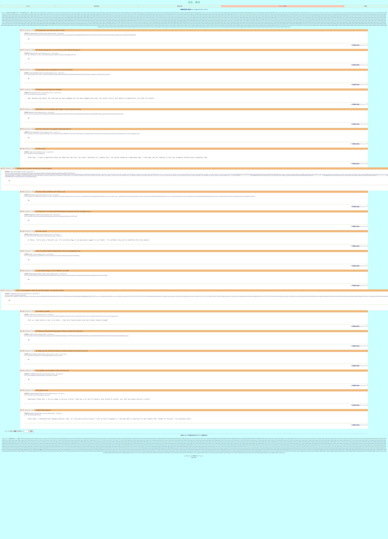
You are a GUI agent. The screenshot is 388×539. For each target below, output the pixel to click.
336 (244, 16)
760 (31, 22)
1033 (136, 25)
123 (348, 12)
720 (291, 20)
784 (106, 22)
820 (219, 22)
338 (250, 16)
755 (16, 22)
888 (47, 23)
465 (263, 17)
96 (266, 12)
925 (163, 23)
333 (235, 16)
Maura (31, 257)
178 (135, 14)
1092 (359, 25)
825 (235, 22)
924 (160, 23)
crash (11, 173)
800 (157, 22)
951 (244, 23)
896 (72, 23)
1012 (57, 25)
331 (228, 16)
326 (213, 16)
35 (115, 12)
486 (328, 17)
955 (256, 23)
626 (381, 19)
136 (3, 14)
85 (239, 12)
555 (160, 19)
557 (166, 19)
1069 (272, 25)
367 (341, 16)
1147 (274, 27)
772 (69, 22)
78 (221, 12)
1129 (207, 27)
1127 (199, 27)
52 (157, 12)
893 (63, 23)
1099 (385, 25)
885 (38, 23)
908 (110, 23)
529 (78, 19)
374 (363, 16)
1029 (121, 25)
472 (285, 17)
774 (75, 22)
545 (128, 19)
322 (200, 16)
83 (234, 12)
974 (316, 23)
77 (219, 12)
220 (266, 14)
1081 (317, 25)
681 (169, 20)
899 (81, 23)
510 (19, 19)
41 (130, 12)
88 (246, 12)
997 (2, 25)
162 (85, 14)
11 (55, 12)
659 (100, 20)
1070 (276, 25)
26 (92, 12)
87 (244, 12)
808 (181, 22)
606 (319, 19)
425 (138, 17)
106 (295, 12)
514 (31, 19)
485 (325, 17)
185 (157, 14)
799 (153, 22)
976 (322, 23)
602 (306, 19)
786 (113, 22)
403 (69, 17)
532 (88, 19)
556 (163, 19)
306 (150, 16)
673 (144, 20)
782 (100, 22)
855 (328, 22)
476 (297, 17)
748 (378, 20)
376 (369, 16)
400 (60, 17)
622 (369, 19)
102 (283, 12)
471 (281, 17)
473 (288, 17)
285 (85, 16)
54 (162, 12)
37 (120, 12)
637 (31, 20)
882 (28, 23)
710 (260, 20)
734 (335, 20)
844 (294, 22)
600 (300, 19)
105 (292, 12)
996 (385, 23)
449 (213, 17)
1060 (238, 25)
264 (19, 16)
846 (300, 22)
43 (135, 12)
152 (53, 14)
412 (97, 17)
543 (122, 19)
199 (200, 14)
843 (291, 22)
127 (360, 12)
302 (138, 16)
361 (322, 16)
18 (73, 12)
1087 (340, 25)
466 (266, 17)
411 (94, 17)
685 (181, 20)
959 (269, 23)
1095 (370, 25)
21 (80, 12)
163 (88, 14)
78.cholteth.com (14, 297)
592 (275, 19)
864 (356, 22)
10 (53, 12)
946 (228, 23)
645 (57, 20)
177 (132, 14)
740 (353, 20)
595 (285, 19)
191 (175, 14)
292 (106, 16)
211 (238, 14)
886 (41, 23)
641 (44, 20)
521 (53, 19)
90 (251, 12)
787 (116, 22)
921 (150, 23)
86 (241, 12)
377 (372, 16)
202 (210, 14)
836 (269, 22)
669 (132, 20)
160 (78, 14)
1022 (95, 25)
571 (210, 19)
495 (356, 17)
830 (250, 22)
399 (57, 17)
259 (3, 16)
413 (100, 17)
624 (375, 19)
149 (44, 14)
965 (288, 23)
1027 (114, 25)
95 (263, 12)
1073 (287, 25)
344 (269, 16)
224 (278, 14)
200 (203, 14)
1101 (103, 27)
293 (110, 16)
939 (206, 23)
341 (260, 16)
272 (44, 16)
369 (347, 16)
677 (157, 20)
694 (210, 20)
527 (72, 19)
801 (160, 22)
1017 (76, 25)
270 (38, 16)
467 (269, 17)
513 (28, 19)
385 (13, 17)
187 (163, 14)
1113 (147, 27)
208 (228, 14)
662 (110, 20)
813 (197, 22)
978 (328, 23)
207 (225, 14)
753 (10, 22)
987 (356, 23)
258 (385, 14)
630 (10, 20)
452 (222, 17)
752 (6, 22)
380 (381, 16)
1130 (210, 27)
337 (247, 16)
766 (50, 22)
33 (110, 12)
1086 (336, 25)
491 (344, 17)
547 (135, 19)
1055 (219, 25)
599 (297, 19)
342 (263, 16)
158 (72, 14)
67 (194, 12)
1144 (262, 27)
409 (88, 17)
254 (372, 14)
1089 (347, 25)
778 (88, 22)
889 (50, 23)
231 (300, 14)
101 (280, 12)
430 (153, 17)
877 (13, 23)
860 (344, 22)
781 (97, 22)
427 (144, 17)
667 (125, 20)
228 (291, 14)
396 (47, 17)
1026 (110, 25)
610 (332, 19)
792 (132, 22)
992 (372, 23)
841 (285, 22)
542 (119, 19)
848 (306, 22)
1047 (189, 25)
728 (316, 20)
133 (379, 12)
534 (94, 19)
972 (310, 23)
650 (72, 20)
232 (303, 14)
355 (303, 16)
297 (122, 16)
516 (38, 19)
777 (85, 22)
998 (5, 25)
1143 (259, 27)
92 (256, 12)
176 (128, 14)
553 (153, 19)
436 (172, 17)
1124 (188, 27)
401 (63, 17)
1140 (247, 27)
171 (113, 14)
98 (271, 12)
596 (288, 19)
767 (53, 22)
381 (385, 16)
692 (203, 20)
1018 (80, 25)
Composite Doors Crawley (36, 33)
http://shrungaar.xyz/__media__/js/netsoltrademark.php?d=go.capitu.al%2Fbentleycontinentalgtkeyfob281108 (51, 55)
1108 (129, 27)
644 (53, 20)
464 (260, 17)
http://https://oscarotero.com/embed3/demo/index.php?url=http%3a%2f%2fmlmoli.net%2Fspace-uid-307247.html (52, 218)
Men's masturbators (34, 133)
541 (116, 19)
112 (314, 12)
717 (281, 20)
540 (113, 19)
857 (335, 22)
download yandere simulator (36, 398)
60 (177, 12)
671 (138, 20)
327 (216, 16)
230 (297, 14)
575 (222, 19)
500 (372, 17)
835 (266, 22)
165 (94, 14)
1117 (162, 27)
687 (188, 20)
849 (310, 22)
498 (366, 17)
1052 (208, 25)
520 (50, 19)
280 (69, 16)
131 (373, 12)
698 (222, 20)
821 (222, 22)
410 (91, 17)
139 (13, 14)
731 (325, 20)
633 (19, 20)
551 (147, 19)
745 (369, 20)
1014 (65, 25)
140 (16, 14)
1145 (266, 27)
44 (137, 12)
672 (141, 20)
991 (369, 23)
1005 (31, 25)
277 (60, 16)
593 (278, 19)
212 (241, 14)
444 (197, 17)
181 (144, 14)
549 (141, 19)
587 (260, 19)
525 (66, 19)
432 (160, 17)
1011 (53, 25)
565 (191, 19)
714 (272, 20)
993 (375, 23)
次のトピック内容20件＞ (201, 441)
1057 (227, 25)
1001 (16, 25)
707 (250, 20)
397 (50, 17)
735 (338, 20)
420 (122, 17)
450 (216, 17)
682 (172, 20)
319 (191, 16)
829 (247, 22)
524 (63, 19)
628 (3, 20)
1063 (249, 25)
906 (103, 23)
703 (238, 20)
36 (117, 12)
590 (269, 19)
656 (91, 20)
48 (147, 12)
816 (206, 22)
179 (138, 14)
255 (375, 14)
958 (266, 23)
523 (60, 19)
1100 (99, 27)
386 (16, 17)
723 (300, 20)
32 (107, 12)
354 (300, 16)
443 (194, 17)
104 (289, 12)
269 (35, 16)
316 (181, 16)
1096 (374, 25)
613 (341, 19)
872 (381, 22)
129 (367, 12)
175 (125, 14)
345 (272, 16)
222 (272, 14)
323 (203, 16)
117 (329, 12)
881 (25, 23)
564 (188, 19)
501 (375, 17)
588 (263, 19)
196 (191, 14)
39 (125, 12)
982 (341, 23)
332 (231, 16)
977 (325, 23)
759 (28, 22)
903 (94, 23)
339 (253, 16)
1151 (288, 27)
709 (257, 20)
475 (294, 17)
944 (222, 23)
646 (60, 20)
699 (225, 20)
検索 (365, 6)
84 (236, 12)
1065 (257, 25)
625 (378, 19)
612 (338, 19)
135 (385, 12)
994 (378, 23)
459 (244, 17)
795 (141, 22)
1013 (61, 25)
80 (226, 12)
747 (375, 20)
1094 (366, 25)
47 (144, 12)
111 (311, 12)
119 (335, 12)
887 (44, 23)
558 (169, 19)
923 (156, 23)
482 (316, 17)
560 (175, 19)
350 (288, 16)
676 (153, 20)
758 (25, 22)
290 (100, 16)
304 (144, 16)
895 (69, 23)
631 (13, 20)
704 (241, 20)
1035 (144, 25)
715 (275, 20)
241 (331, 14)
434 (166, 17)
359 (316, 16)
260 (6, 16)
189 (169, 14)
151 (50, 14)
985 (350, 23)
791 (128, 22)
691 (200, 20)
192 (178, 14)
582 (244, 19)
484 (322, 17)
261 (10, 16)
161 (81, 14)
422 (128, 17)
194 (185, 14)
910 (116, 23)
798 (150, 22)
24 (87, 12)
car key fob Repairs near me (36, 73)
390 (28, 17)
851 (316, 22)
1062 (246, 25)
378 (375, 16)
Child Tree (193, 463)
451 (219, 17)
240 (328, 14)
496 (360, 17)
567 (197, 19)
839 (278, 22)
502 (378, 17)
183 (150, 14)
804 (169, 22)
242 (335, 14)
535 (97, 19)
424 (135, 17)
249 (356, 14)
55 (164, 12)
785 (110, 22)
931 (181, 23)
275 (53, 16)
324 (206, 16)
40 (127, 12)
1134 (225, 27)
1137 (236, 27)
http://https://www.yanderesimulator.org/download (39, 400)
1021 (91, 25)
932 (185, 23)
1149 (281, 27)
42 (132, 12)
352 (294, 16)
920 (147, 23)
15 (65, 12)
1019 (83, 25)
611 (335, 19)
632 (16, 20)
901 (88, 23)
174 (122, 14)
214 (247, 14)
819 (216, 22)
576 (225, 19)
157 (69, 14)
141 (19, 14)
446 (203, 17)
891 (57, 23)
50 (152, 12)
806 (175, 22)
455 (231, 17)
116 (326, 12)
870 (375, 22)
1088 (344, 25)
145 (31, 14)
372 (356, 16)
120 (338, 12)
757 (22, 22)
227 (288, 14)
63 (184, 12)
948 (235, 23)
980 (335, 23)
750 (385, 20)
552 (150, 19)
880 (22, 23)
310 (163, 16)
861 (347, 22)
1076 (298, 25)
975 (319, 23)
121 (342, 12)
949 (238, 23)
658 (97, 20)
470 (278, 17)
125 (354, 12)
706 (247, 20)
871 (378, 22)
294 (113, 16)
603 (310, 19)
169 (106, 14)
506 (6, 19)
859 (341, 22)
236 (316, 14)
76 (216, 12)
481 (313, 17)
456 (235, 17)
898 (78, 23)
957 (263, 23)
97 (268, 12)
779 (91, 22)
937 (200, 23)
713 (269, 20)
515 (35, 19)
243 (338, 14)
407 (81, 17)
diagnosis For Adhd (34, 217)
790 (125, 22)
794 (138, 22)
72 (206, 12)
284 (81, 16)
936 (197, 23)
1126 (195, 27)
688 (191, 20)
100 (276, 12)
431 (156, 17)
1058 (230, 25)
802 (163, 22)
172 (116, 14)
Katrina (31, 113)
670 (135, 20)
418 (116, 17)
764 (44, 22)
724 (303, 20)
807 (178, 22)
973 (313, 23)
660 (103, 20)
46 (142, 12)
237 (319, 14)
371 (353, 16)
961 (275, 23)
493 (350, 17)
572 (213, 19)
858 (338, 22)
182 (147, 14)
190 (172, 14)
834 (263, 22)
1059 (234, 25)
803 (166, 22)
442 (191, 17)
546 (132, 19)
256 (378, 14)
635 (25, 20)
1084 (328, 25)
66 (191, 12)
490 (341, 17)
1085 (332, 25)
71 (204, 12)
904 (97, 23)
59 (174, 12)
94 (261, 12)
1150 (285, 27)
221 (269, 14)
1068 (268, 25)
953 (250, 23)
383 (6, 17)
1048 (193, 25)
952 (247, 23)
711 (263, 20)
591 (272, 19)
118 (332, 12)
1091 (355, 25)
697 (219, 20)
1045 (181, 25)
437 (175, 17)
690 (197, 20)
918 (141, 23)
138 (10, 14)
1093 (362, 25)
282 (75, 16)
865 (360, 22)
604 (313, 19)
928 (172, 23)
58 (172, 12)
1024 (102, 25)
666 (122, 20)
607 (322, 19)
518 (44, 19)
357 (310, 16)
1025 (106, 25)
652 (78, 20)
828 (244, 22)
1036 (147, 25)
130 (370, 12)
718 (285, 20)
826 (238, 22)
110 (308, 12)
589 (266, 19)
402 (66, 17)
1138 (240, 27)
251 (363, 14)
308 (157, 16)
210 (235, 14)
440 (185, 17)
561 (178, 19)
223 (275, 14)
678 (160, 20)
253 (369, 14)
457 (238, 17)
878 (16, 23)
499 (369, 17)
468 (272, 17)
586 (256, 19)
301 (135, 16)
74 (211, 12)
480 (310, 17)
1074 (291, 25)
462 (253, 17)
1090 (351, 25)
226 (285, 14)
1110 (136, 27)
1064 (253, 25)
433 (163, 17)
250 (360, 14)
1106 (121, 27)
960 (272, 23)
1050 (200, 25)
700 (228, 20)
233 (306, 14)
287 (91, 16)
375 (366, 16)
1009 (46, 25)
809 (185, 22)
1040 (163, 25)
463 (256, 17)
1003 (23, 25)
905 (100, 23)
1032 (132, 25)
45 (139, 12)
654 (85, 20)
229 (294, 14)
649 (69, 20)
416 (110, 17)
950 (241, 23)
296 (119, 16)
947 (231, 23)
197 (194, 14)
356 (306, 16)
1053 (212, 25)
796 (144, 22)
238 (322, 14)
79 (224, 12)
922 (153, 23)
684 (178, 20)
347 (278, 16)
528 (75, 19)
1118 (166, 27)
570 (206, 19)
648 (66, 20)
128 (363, 12)
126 (357, 12)
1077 (302, 25)
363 (328, 16)
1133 (221, 27)
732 (328, 20)
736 (341, 20)
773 (72, 22)
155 (63, 14)
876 (10, 23)
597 (291, 19)
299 (128, 16)
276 (57, 16)
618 (356, 19)
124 (351, 12)
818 (213, 22)
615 (347, 19)
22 (82, 12)
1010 (49, 25)
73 (209, 12)
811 (191, 22)
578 (232, 19)
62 (182, 12)
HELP (28, 6)
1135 (229, 27)
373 (360, 16)
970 (303, 23)
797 (147, 22)
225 (281, 14)
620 (363, 19)
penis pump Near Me (34, 93)
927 (169, 23)
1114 (151, 27)
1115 (155, 27)
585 (253, 19)
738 (347, 20)
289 (97, 16)
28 (97, 12)
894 (66, 23)
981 (338, 23)
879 (19, 23)
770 (63, 22)
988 (360, 23)
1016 (72, 25)
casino (30, 153)
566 (194, 19)
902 (91, 23)
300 (132, 16)
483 (319, 17)
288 (94, 16)
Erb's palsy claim (33, 197)
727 (313, 20)
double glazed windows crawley (37, 277)
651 (75, 20)
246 (347, 14)
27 (95, 12)
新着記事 (179, 6)
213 (244, 14)
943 (219, 23)
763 (41, 22)
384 (10, 17)
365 (335, 16)
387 (19, 17)
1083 (325, 25)
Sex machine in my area (35, 378)
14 (63, 12)
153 (57, 14)
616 (350, 19)
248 (353, 14)
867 (366, 22)
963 (281, 23)
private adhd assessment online (37, 358)
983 (344, 23)
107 (298, 12)
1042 (170, 25)
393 (38, 17)
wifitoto (31, 318)
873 (385, 22)
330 (225, 16)
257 (381, 14)
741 (356, 20)
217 (256, 14)
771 (66, 22)
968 (297, 23)
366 (338, 16)
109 (305, 12)
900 (85, 23)
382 (3, 17)
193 (181, 14)
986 (353, 23)
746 (372, 20)
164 (91, 14)
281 (72, 16)
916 (135, 23)
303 (141, 16)
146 (35, 14)
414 (103, 17)
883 (31, 23)
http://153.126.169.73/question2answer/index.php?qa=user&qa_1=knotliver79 (45, 238)
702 (235, 20)
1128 (203, 27)
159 (75, 14)
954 (253, 23)
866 (363, 22)
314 (175, 16)
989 (363, 23)
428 (147, 17)
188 (166, 14)
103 (286, 12)
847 (303, 22)
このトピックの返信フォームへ (193, 461)
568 (200, 19)
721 (294, 20)
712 (266, 20)
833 (260, 22)
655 (88, 20)
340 (256, 16)
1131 (214, 27)
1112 (144, 27)
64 (187, 12)
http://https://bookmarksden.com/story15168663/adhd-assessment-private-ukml (45, 360)
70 (201, 12)
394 (41, 17)
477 (300, 17)
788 (119, 22)
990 (366, 23)
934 (191, 23)
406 (78, 17)
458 (241, 17)
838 (275, 22)
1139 (244, 27)
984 (347, 23)
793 (135, 22)
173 (119, 14)
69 (199, 12)
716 (278, 20)
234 (310, 14)
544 (125, 19)
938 (203, 23)
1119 (169, 27)
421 (125, 17)
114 (320, 12)
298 (125, 16)
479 (306, 17)
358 (313, 16)
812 (194, 22)
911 (119, 23)
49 (149, 12)
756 (19, 22)
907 (106, 23)
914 (128, 23)
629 (6, 20)
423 (131, 17)
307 (153, 16)
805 (172, 22)
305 (147, 16)
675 (150, 20)
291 (103, 16)
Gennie (31, 338)
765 (47, 22)
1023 (98, 25)
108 (301, 12)
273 (47, 16)
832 (256, 22)
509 (16, 19)
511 (22, 19)
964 (285, 23)
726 (310, 20)
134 (382, 12)
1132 (218, 27)
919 (144, 23)
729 (319, 20)
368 (344, 16)
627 (385, 19)
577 (228, 19)
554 (156, 19)
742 (360, 20)
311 (166, 16)
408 (85, 17)
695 (213, 20)
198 (197, 14)
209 (232, 14)
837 (272, 22)
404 (72, 17)
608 (325, 19)
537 (103, 19)
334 (238, 16)
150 (47, 14)
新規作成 (96, 6)
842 (288, 22)
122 (345, 12)
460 (247, 17)
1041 (166, 25)
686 (185, 20)
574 (219, 19)
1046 (185, 25)
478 (303, 17)
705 (244, 20)
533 (91, 19)
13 (60, 12)
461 (250, 17)
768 (57, 22)
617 (353, 19)
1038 (155, 25)
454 (228, 17)
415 (106, 17)
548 (138, 19)
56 (167, 12)
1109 (133, 27)
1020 (87, 25)
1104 (114, 27)
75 (214, 12)
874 (3, 23)
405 (75, 17)
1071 (279, 25)
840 (281, 22)
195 (188, 14)
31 (105, 12)
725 (306, 20)
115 (323, 12)
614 (344, 19)
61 (179, 12)
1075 (295, 25)
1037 (151, 25)
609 (328, 19)
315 (178, 16)
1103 (110, 27)
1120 (173, 27)
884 (35, 23)
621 (366, 19)
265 (22, 16)
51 (154, 12)
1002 (19, 25)
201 (206, 14)
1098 (381, 25)
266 (25, 16)
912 (122, 23)
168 (103, 14)
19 (75, 12)
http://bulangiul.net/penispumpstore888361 (37, 95)
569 (203, 19)
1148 (277, 27)
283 (78, 16)
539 (110, 19)
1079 (310, 25)
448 (210, 17)
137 (6, 14)
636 (28, 20)
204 (216, 14)
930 (178, 23)
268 (31, 16)
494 (353, 17)
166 (97, 14)
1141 (251, 27)
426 (141, 17)
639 (38, 20)
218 (260, 14)
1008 (42, 25)
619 (360, 19)
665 (119, 20)
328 (219, 16)
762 (38, 22)
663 (113, 20)
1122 (180, 27)
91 (253, 12)
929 (175, 23)
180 (141, 14)
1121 (177, 27)
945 (225, 23)
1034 (140, 25)
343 (266, 16)
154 (60, 14)
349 (285, 16)
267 (28, 16)
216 (253, 14)
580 (238, 19)
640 (41, 20)
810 (188, 22)
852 (319, 22)
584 (250, 19)
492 (347, 17)
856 (331, 22)
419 (119, 17)
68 (196, 12)
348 (281, 16)
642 (47, 20)
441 (188, 17)
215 (250, 14)
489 (338, 17)
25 (90, 12)
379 (378, 16)
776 (81, 22)
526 (69, 19)
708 (253, 20)
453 (225, 17)
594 (281, 19)
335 (241, 16)
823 (228, 22)
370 (350, 16)
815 (203, 22)
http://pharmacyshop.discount (34, 420)
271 (41, 16)
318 (188, 16)
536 (100, 19)
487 (331, 17)
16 (68, 12)
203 (213, 14)
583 (247, 19)
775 (78, 22)
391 (31, 17)
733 (331, 20)
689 (194, 20)
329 (222, 16)
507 (10, 19)
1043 (174, 25)
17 (70, 12)
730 (322, 20)
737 (344, 20)
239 (325, 14)
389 (25, 17)
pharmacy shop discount (35, 419)
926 (166, 23)
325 (210, 16)
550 (144, 19)
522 (56, 19)
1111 (140, 27)
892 (60, 23)
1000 (12, 25)
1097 (377, 25)
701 (232, 20)
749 (381, 20)
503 (381, 17)
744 (366, 20)
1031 (129, 25)
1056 (223, 25)
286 (88, 16)
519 (47, 19)
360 (319, 16)
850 (313, 22)
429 (150, 17)
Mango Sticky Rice (34, 237)
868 (369, 22)
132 (376, 12)
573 (216, 19)
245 (344, 14)
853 (322, 22)
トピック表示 (282, 6)
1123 (184, 27)
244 (341, 14)
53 (159, 12)
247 (350, 14)
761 (35, 22)
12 (58, 12)
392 (35, 17)
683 (175, 20)
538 (106, 19)
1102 (106, 27)
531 (85, 19)
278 (63, 16)
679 (163, 20)
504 (385, 17)
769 (60, 22)
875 (6, 23)
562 (181, 19)
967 (294, 23)
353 (297, 16)
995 (381, 23)
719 (288, 20)
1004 (27, 25)
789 (122, 22)
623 (372, 19)
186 (160, 14)
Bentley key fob (33, 53)
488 (335, 17)
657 (94, 20)
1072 (283, 25)
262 (13, 16)
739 (350, 20)
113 (317, 12)
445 (200, 17)
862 (350, 22)
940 (210, 23)
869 (372, 22)
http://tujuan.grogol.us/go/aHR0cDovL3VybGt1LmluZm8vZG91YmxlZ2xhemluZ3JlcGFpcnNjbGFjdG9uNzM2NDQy (54, 258)
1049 (196, 25)
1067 (264, 25)
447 (206, 17)
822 (225, 22)
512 (25, 19)
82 (231, 12)
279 (66, 16)
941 (213, 23)
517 (41, 19)
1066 (261, 25)
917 (138, 23)
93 (258, 12)
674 (147, 20)
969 (300, 23)
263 (16, 16)
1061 (242, 25)
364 (331, 16)
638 (35, 20)
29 (100, 12)
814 (200, 22)
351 (291, 16)
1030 (125, 25)
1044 (178, 25)
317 (185, 16)
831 (253, 22)
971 (306, 23)
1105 (118, 27)
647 (63, 20)
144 (28, 14)
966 (291, 23)
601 (303, 19)
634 (22, 20)
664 (116, 20)
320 (194, 16)
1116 (158, 27)
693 (206, 20)
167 (100, 14)
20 (77, 12)
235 (313, 14)
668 (128, 20)
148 (41, 14)
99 (273, 12)
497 (363, 17)
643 (50, 20)
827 (241, 22)
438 (178, 17)
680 (166, 20)
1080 (313, 25)
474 (291, 17)
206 (222, 14)
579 (235, 19)
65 (189, 12)
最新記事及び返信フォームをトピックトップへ (194, 9)
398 (53, 17)
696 (216, 20)
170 (110, 14)
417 (113, 17)
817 (210, 22)
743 (363, 20)
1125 (192, 27)
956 (260, 23)
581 (241, 19)
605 (316, 19)
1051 (204, 25)
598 (294, 19)
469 (275, 17)
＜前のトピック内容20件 (187, 441)
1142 (255, 27)
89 (248, 12)
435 (169, 17)
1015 (68, 25)
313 (172, 16)
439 (181, 17)
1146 (270, 27)
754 (13, 22)
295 (116, 16)
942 (216, 23)
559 (172, 19)
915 (131, 23)
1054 (215, 25)
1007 (38, 25)
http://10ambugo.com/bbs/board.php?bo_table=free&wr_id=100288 (42, 380)
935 (194, 23)
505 (3, 19)
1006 (34, 25)
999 (9, 25)
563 (185, 19)
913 (125, 23)
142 (22, 14)
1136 (233, 27)
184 (153, 14)
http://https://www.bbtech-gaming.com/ (36, 155)
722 (297, 20)
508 (13, 19)
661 (106, 20)
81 (229, 12)
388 (22, 17)
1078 (306, 25)
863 (353, 22)
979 (331, 23)
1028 (117, 25)
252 (366, 14)
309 (160, 16)
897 (75, 23)
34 (112, 12)
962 (278, 23)
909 (113, 23)
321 (197, 16)
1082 (321, 25)
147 (38, 14)
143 (25, 14)
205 (219, 14)
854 (325, 22)
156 (66, 14)
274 (50, 16)
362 (325, 16)
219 (263, 14)
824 (231, 22)
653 (81, 20)
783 (103, 22)
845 (297, 22)
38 (122, 12)
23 (85, 12)
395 (44, 17)
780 (94, 22)
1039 (159, 25)
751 (3, 22)
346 (275, 16)
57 (169, 12)
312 (169, 16)
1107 (125, 27)
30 (102, 12)
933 (188, 23)
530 (81, 19)
